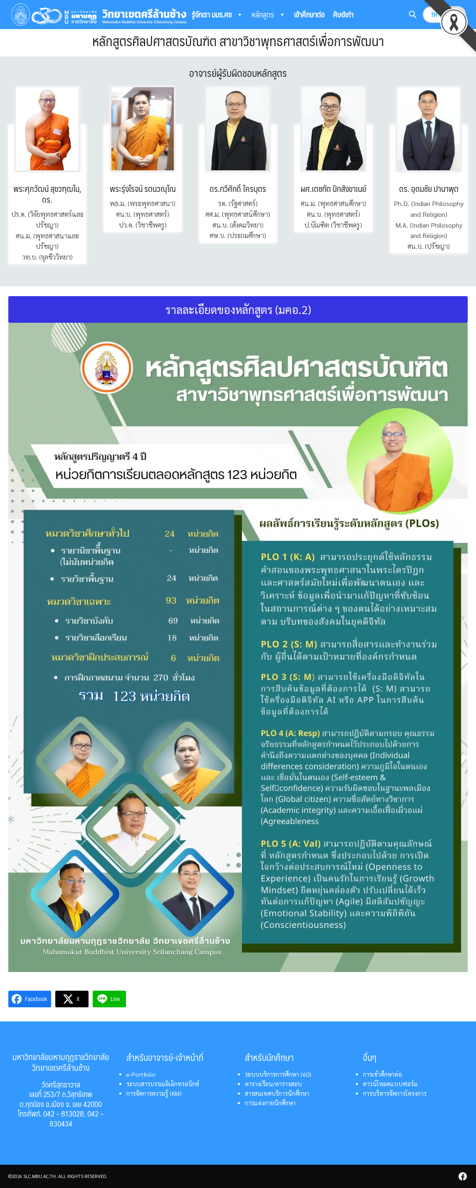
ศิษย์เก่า (343, 14)
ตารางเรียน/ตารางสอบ (273, 1083)
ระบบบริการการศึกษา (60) (278, 1074)
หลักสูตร (269, 14)
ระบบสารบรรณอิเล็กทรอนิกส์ (162, 1083)
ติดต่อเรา (263, 35)
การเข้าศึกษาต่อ (382, 1074)
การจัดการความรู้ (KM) (154, 1093)
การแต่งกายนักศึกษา (270, 1103)
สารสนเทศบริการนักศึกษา (277, 1093)
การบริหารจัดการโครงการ (395, 1093)
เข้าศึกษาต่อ (309, 14)
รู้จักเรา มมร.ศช (217, 14)
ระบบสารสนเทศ (217, 35)
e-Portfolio (140, 1074)
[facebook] (463, 1176)
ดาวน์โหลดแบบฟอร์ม (390, 1083)
